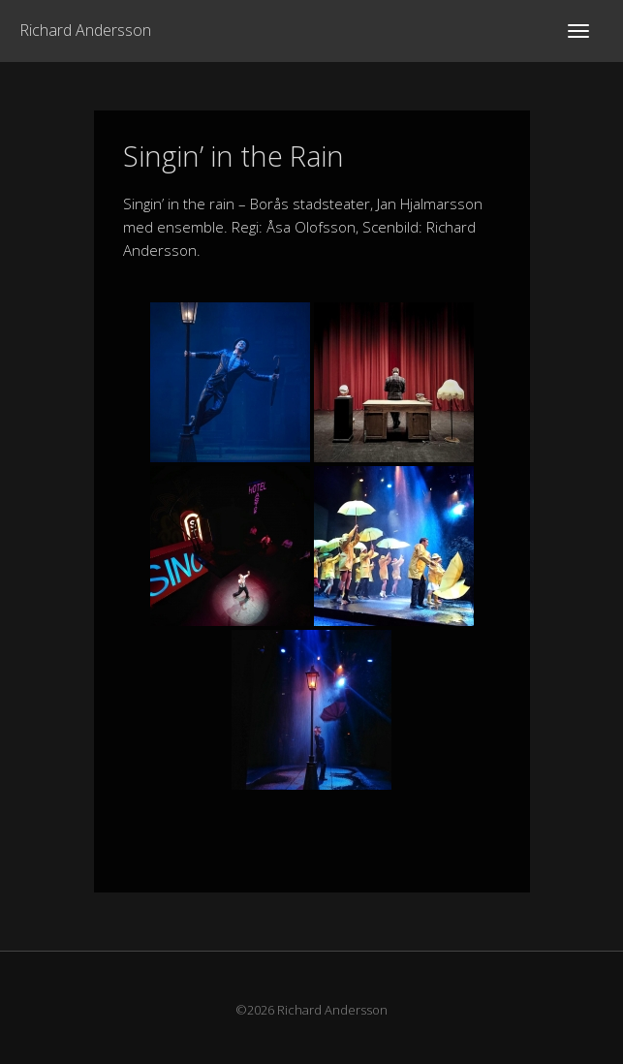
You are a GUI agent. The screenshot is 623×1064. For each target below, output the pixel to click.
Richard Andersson (85, 30)
